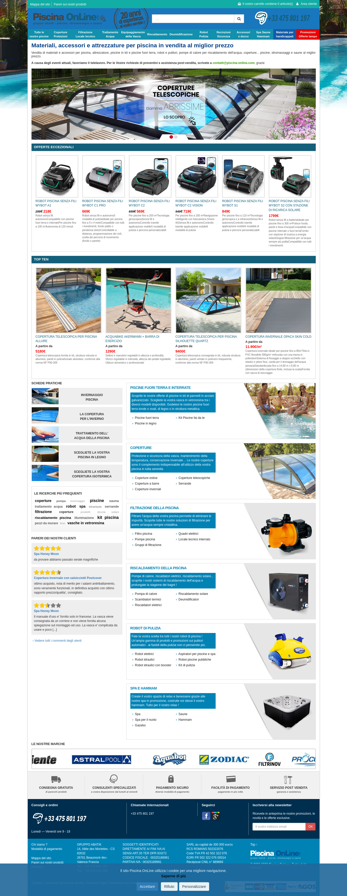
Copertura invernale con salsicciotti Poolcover (68, 578)
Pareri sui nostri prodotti (70, 4)
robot (71, 506)
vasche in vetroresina (86, 523)
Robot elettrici (143, 654)
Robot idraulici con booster (151, 665)
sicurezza (95, 506)
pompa (61, 500)
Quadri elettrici (187, 534)
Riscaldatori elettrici (147, 605)
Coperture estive (144, 478)
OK (310, 826)
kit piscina (108, 517)
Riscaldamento (157, 34)
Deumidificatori (187, 599)
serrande (112, 506)
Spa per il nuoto (144, 720)
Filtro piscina (142, 534)
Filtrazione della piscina (154, 508)
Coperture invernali (146, 489)
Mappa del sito (40, 4)
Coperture (141, 448)
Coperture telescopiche (193, 478)
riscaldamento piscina (53, 518)
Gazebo (139, 725)
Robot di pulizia (145, 628)
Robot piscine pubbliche (193, 659)
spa (82, 506)
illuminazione (84, 518)
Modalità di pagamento (46, 849)
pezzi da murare (46, 523)
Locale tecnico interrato (193, 539)
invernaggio (77, 501)
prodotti (85, 512)
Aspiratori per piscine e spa (195, 654)
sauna (114, 501)
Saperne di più (173, 876)
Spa (136, 714)
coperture (43, 501)
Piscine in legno (144, 423)
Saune (181, 714)
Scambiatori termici (146, 599)
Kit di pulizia (185, 665)
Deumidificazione (181, 34)
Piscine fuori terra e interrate (160, 388)
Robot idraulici (143, 659)
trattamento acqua (49, 506)
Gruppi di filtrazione (147, 545)
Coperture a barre (145, 483)
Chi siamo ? (39, 844)
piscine (97, 500)
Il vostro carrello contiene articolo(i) (265, 4)
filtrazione (43, 512)
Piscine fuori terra (145, 418)
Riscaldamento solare (192, 594)
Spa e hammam (143, 688)
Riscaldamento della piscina (158, 568)
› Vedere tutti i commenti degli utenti (57, 640)
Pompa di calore (144, 594)
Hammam (184, 720)
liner (62, 523)
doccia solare (108, 512)
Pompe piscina (143, 539)
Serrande (183, 483)
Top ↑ (254, 844)
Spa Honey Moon (46, 554)
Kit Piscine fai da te (190, 418)
